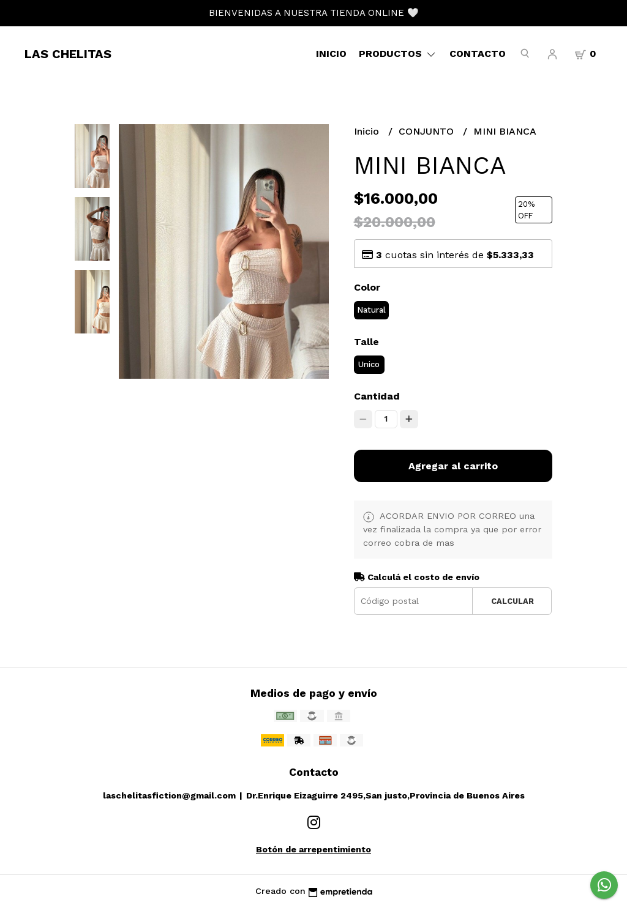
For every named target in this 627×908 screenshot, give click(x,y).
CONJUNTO (428, 131)
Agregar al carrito (453, 466)
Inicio (331, 53)
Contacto (477, 53)
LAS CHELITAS (67, 54)
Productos (398, 53)
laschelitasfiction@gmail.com (169, 795)
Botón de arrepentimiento (313, 849)
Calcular (512, 601)
